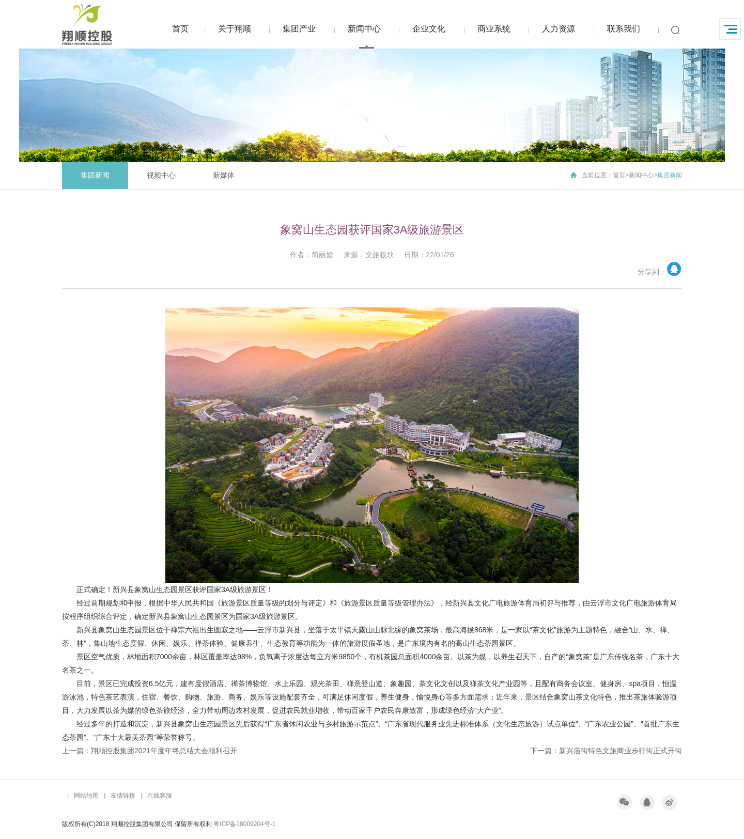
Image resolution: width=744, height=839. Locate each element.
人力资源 (558, 28)
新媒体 (224, 175)
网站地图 (86, 795)
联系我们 (623, 28)
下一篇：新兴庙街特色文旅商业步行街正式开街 (606, 751)
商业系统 (493, 28)
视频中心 (161, 175)
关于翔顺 (234, 28)
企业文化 (428, 28)
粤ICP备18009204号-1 (244, 824)
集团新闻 (95, 175)
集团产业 (299, 28)
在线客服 (159, 795)
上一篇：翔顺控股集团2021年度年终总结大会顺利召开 (149, 751)
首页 (180, 28)
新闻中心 (364, 28)
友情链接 (123, 795)
